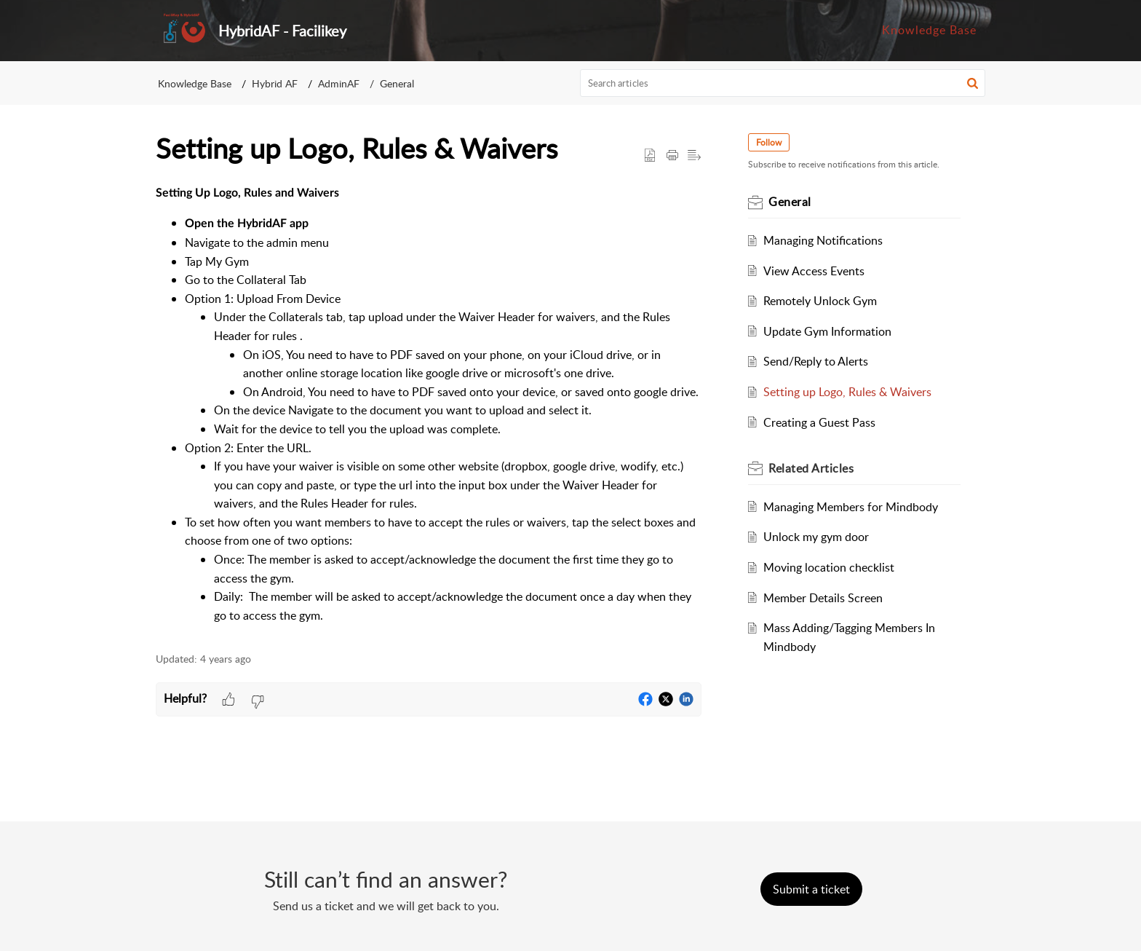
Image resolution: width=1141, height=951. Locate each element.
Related (811, 468)
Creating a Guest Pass (819, 422)
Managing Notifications (823, 240)
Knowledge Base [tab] (929, 30)
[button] (972, 83)
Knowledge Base (194, 83)
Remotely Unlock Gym (820, 301)
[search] (783, 83)
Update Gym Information (827, 331)
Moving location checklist (828, 567)
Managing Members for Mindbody (850, 507)
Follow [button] (769, 142)
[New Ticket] (811, 889)
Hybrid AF (275, 83)
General (397, 83)
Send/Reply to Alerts (815, 361)
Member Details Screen (823, 598)
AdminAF (338, 83)
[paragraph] (428, 405)
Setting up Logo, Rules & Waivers (847, 392)
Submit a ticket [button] (811, 889)
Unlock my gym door (816, 537)
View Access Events (813, 271)
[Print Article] (672, 155)
